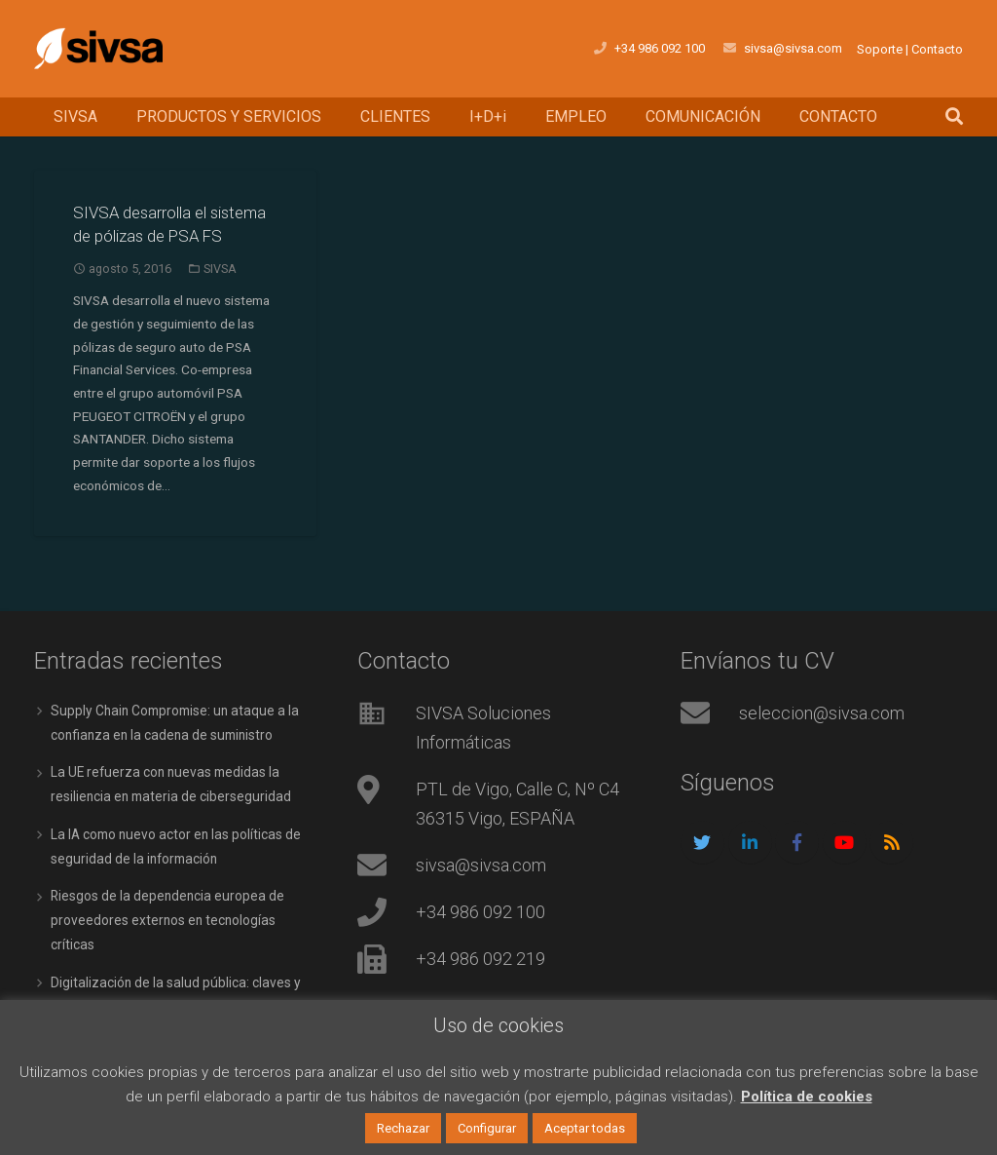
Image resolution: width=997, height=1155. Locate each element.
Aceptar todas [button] (584, 1128)
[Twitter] (702, 869)
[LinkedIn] (750, 869)
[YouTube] (845, 869)
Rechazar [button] (403, 1128)
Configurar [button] (487, 1128)
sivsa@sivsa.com (481, 891)
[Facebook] (797, 869)
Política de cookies (806, 1096)
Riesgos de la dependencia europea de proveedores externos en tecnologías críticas (169, 941)
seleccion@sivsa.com (822, 739)
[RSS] (891, 869)
